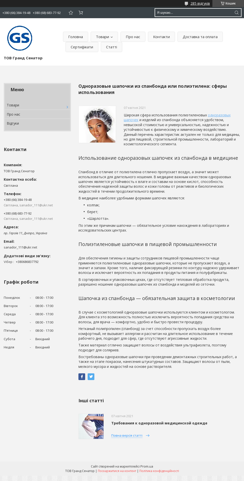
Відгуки (13, 123)
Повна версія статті (126, 435)
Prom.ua (146, 466)
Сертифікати (82, 46)
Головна (75, 36)
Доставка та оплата (200, 36)
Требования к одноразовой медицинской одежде (159, 423)
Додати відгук (71, 12)
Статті (111, 46)
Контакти (161, 36)
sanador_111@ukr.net (20, 247)
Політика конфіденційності (159, 471)
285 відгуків (200, 3)
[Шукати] (236, 12)
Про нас (133, 36)
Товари (102, 36)
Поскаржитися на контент (117, 471)
